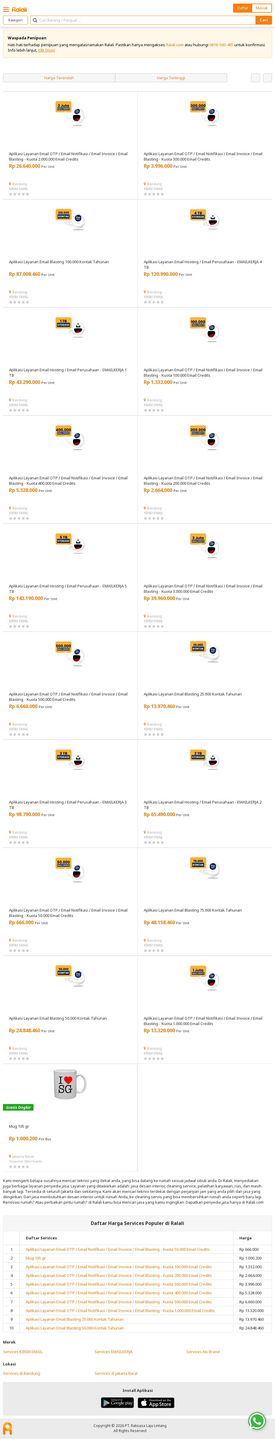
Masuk (262, 8)
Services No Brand (203, 1351)
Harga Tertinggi (171, 77)
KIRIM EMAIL (18, 188)
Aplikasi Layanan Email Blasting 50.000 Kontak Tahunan (75, 1328)
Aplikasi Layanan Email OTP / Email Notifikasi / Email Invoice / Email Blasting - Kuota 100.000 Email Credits (119, 1266)
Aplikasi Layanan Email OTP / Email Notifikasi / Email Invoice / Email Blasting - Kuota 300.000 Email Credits (119, 1284)
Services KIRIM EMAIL (23, 1351)
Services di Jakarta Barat (116, 1373)
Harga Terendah (59, 77)
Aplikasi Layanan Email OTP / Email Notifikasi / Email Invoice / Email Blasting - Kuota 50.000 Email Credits (118, 1249)
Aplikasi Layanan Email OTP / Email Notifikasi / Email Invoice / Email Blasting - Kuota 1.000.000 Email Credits (120, 1310)
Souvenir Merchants (25, 1161)
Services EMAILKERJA (113, 1351)
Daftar (242, 8)
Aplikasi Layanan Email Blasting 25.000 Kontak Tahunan (75, 1319)
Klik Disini (46, 50)
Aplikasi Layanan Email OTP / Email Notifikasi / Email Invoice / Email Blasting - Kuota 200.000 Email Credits (119, 1275)
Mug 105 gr (36, 1258)
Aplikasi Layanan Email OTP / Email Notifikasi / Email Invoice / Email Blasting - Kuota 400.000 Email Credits (119, 1293)
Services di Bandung (21, 1373)
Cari (264, 20)
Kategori (15, 20)
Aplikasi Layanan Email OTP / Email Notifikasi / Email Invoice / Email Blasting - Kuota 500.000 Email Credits (119, 1302)
